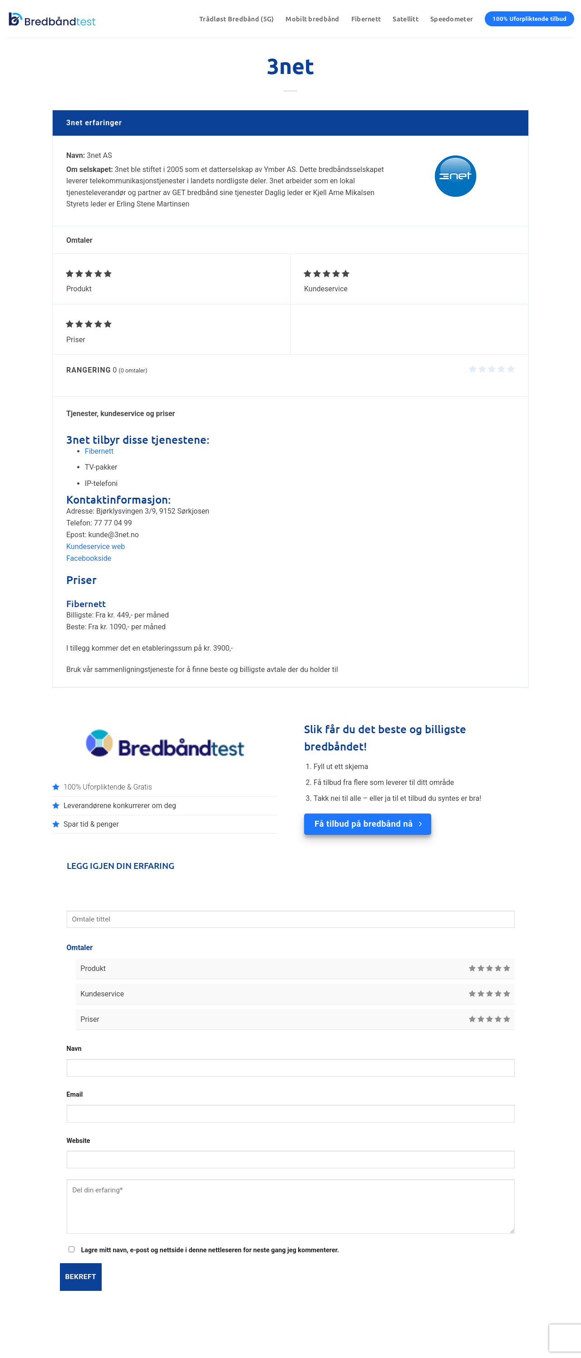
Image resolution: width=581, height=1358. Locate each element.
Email (75, 1094)
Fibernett (366, 19)
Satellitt (406, 19)
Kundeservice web (95, 546)
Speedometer (451, 19)
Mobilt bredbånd (312, 19)
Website (78, 1141)
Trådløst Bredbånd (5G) (236, 19)
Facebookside (88, 558)
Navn (74, 1049)
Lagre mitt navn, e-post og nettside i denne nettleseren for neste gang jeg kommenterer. (210, 1250)
